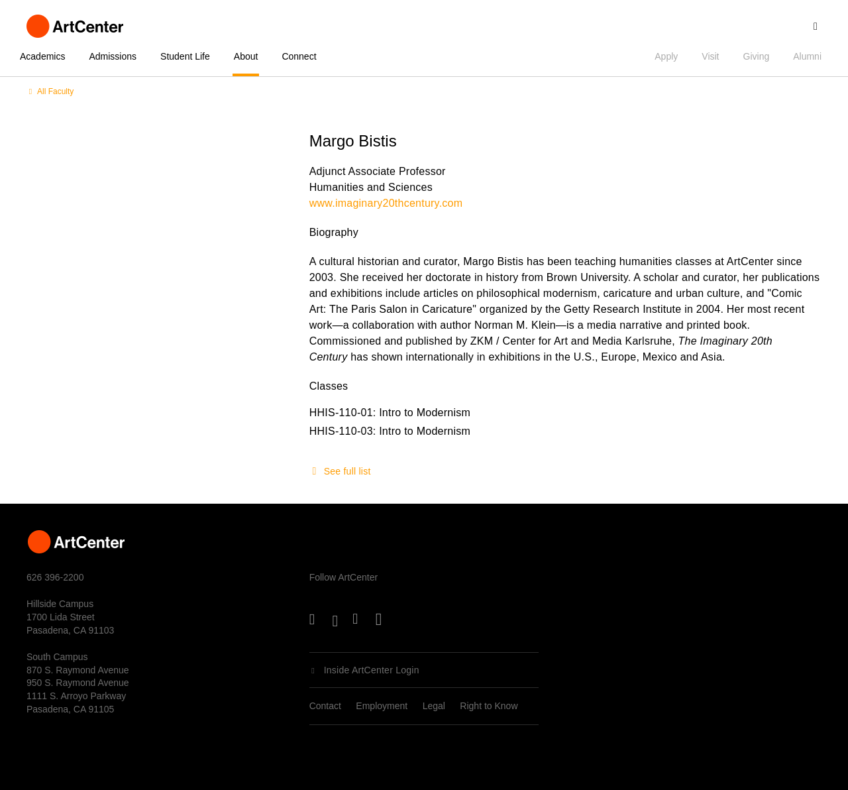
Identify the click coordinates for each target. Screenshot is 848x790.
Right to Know (488, 706)
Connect (299, 56)
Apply (666, 56)
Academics (42, 56)
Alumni (807, 56)
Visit (710, 56)
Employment (381, 706)
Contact (325, 706)
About (246, 56)
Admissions (112, 56)
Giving (756, 56)
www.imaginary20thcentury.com (386, 203)
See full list (347, 471)
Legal (434, 706)
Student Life (185, 56)
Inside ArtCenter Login (371, 670)
